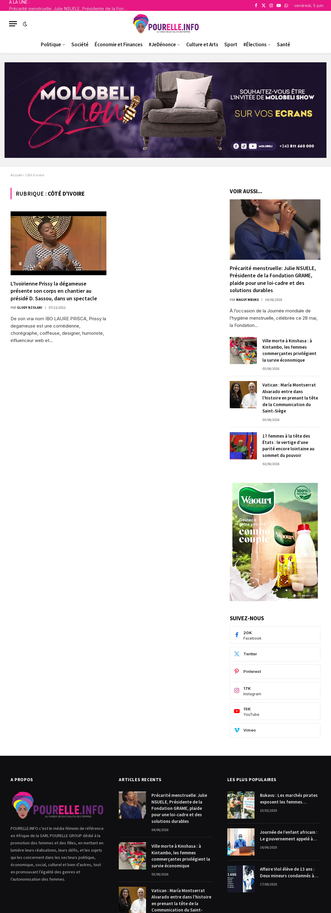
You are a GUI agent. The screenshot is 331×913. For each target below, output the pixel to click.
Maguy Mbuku (247, 300)
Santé (283, 44)
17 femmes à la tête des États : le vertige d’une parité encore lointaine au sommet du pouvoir (288, 445)
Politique (51, 44)
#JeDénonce (162, 44)
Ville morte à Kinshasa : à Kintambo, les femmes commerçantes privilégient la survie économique (289, 350)
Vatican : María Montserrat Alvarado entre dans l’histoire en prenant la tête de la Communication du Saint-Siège (290, 398)
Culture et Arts (202, 44)
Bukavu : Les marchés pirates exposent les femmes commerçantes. (289, 798)
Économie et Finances (119, 44)
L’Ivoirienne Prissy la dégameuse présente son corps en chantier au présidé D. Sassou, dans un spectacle (54, 291)
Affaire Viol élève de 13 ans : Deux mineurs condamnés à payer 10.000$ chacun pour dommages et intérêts (287, 872)
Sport (230, 44)
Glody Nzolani (29, 307)
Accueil (16, 175)
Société (80, 44)
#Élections (255, 44)
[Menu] (13, 24)
